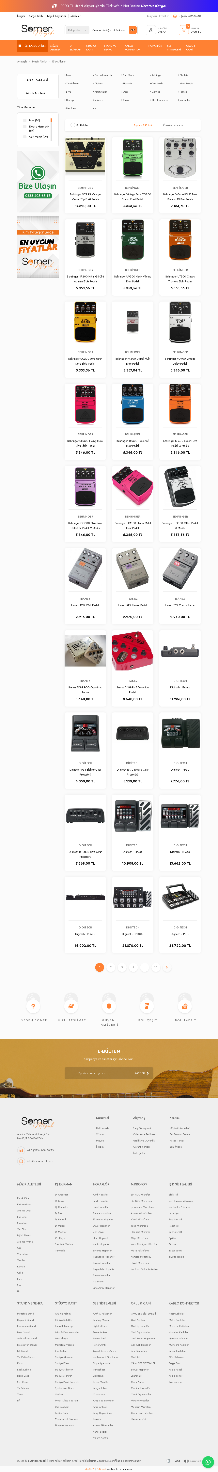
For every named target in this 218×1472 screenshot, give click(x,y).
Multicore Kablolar (179, 1345)
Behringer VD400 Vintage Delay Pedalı (180, 361)
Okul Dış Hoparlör (140, 1332)
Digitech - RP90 (180, 770)
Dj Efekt (59, 1213)
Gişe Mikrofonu (139, 1238)
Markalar (75, 16)
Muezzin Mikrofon (141, 1407)
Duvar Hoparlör (101, 1226)
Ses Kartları (61, 1351)
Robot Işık (174, 1226)
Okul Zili (135, 1357)
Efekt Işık (173, 1195)
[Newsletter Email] (109, 1073)
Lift (18, 1401)
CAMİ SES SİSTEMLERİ (143, 1363)
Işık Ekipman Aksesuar (181, 1201)
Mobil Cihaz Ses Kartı (66, 1401)
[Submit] (141, 1073)
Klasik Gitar (23, 1198)
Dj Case (59, 1201)
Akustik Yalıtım (63, 1314)
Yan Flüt (21, 1229)
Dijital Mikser (100, 1326)
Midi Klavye (61, 1339)
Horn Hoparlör (101, 1238)
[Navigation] (32, 46)
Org (19, 1248)
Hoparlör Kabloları (179, 1332)
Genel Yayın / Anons (104, 1351)
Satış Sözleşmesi (142, 1128)
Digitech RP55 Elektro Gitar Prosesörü (85, 772)
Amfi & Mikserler (102, 1314)
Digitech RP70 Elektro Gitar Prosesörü (133, 772)
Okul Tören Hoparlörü (143, 1339)
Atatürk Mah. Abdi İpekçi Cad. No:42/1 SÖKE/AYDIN (34, 1136)
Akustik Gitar (24, 1211)
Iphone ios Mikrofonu (142, 1207)
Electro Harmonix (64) (39, 129)
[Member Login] (156, 30)
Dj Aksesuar (61, 1195)
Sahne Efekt (175, 1232)
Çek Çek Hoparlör (141, 1345)
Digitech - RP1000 (133, 934)
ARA (133, 30)
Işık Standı (22, 1351)
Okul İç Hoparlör (140, 1326)
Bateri (20, 1279)
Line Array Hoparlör (104, 1288)
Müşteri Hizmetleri (180, 1128)
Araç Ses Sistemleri (103, 1401)
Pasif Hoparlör (100, 1201)
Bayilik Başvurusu (57, 16)
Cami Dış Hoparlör (141, 1394)
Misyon (100, 1140)
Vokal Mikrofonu (140, 1220)
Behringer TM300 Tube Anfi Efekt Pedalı (133, 443)
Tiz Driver (98, 1282)
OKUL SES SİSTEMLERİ (143, 1314)
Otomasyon (99, 1394)
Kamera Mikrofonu (141, 1257)
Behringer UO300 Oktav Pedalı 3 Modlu (180, 525)
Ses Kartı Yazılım (64, 1244)
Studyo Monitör (63, 1376)
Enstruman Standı (26, 1326)
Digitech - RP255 (133, 852)
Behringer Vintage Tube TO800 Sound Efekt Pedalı (132, 196)
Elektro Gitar (24, 1204)
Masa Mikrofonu (140, 1250)
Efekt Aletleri (59, 61)
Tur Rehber (99, 1369)
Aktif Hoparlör (100, 1195)
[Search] (112, 30)
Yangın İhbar (100, 1388)
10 (155, 967)
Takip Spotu (175, 1250)
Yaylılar (21, 1260)
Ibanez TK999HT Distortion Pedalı (133, 689)
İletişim (21, 16)
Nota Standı (23, 1332)
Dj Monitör (60, 1232)
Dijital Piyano (24, 1235)
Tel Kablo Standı (26, 1357)
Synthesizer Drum (64, 1388)
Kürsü (20, 1363)
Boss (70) (34, 120)
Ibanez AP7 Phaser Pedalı (133, 605)
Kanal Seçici (100, 1432)
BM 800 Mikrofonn (141, 1201)
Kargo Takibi (36, 16)
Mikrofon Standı (26, 1314)
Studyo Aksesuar (64, 1357)
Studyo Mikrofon (64, 1369)
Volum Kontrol (100, 1438)
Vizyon (100, 1134)
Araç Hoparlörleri (102, 1413)
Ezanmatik (136, 1376)
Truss (20, 1394)
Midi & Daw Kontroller (67, 1332)
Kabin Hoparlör (101, 1244)
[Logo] (38, 30)
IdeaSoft (89, 1469)
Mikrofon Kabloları (179, 1326)
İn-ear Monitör (100, 1382)
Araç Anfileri (100, 1407)
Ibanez (85, 599)
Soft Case (22, 1382)
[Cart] (190, 30)
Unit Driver (98, 1232)
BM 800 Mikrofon (140, 1195)
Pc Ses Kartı (61, 1413)
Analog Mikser (101, 1320)
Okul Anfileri (138, 1320)
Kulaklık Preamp (63, 1326)
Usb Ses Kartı (62, 1407)
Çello (20, 1273)
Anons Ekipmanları (103, 1425)
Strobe (172, 1244)
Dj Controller (62, 1207)
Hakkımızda (102, 1128)
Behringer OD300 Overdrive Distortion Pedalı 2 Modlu (85, 525)
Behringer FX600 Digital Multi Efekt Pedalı (133, 361)
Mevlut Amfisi (138, 1419)
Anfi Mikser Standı (27, 1339)
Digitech (180, 681)
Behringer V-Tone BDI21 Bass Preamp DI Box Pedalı (180, 196)
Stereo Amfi (99, 1339)
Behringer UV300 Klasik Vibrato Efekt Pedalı (132, 279)
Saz (19, 1285)
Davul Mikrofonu (140, 1263)
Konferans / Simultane (105, 1357)
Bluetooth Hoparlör (103, 1220)
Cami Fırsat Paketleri (142, 1413)
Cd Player (60, 1238)
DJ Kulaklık (60, 1220)
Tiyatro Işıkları (176, 1257)
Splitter (172, 1238)
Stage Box (174, 1363)
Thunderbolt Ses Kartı (67, 1419)
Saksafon (22, 1223)
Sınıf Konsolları (139, 1351)
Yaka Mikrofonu (139, 1226)
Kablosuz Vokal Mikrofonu (145, 1269)
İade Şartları (139, 1153)
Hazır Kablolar (176, 1314)
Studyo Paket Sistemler (67, 1382)
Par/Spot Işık (175, 1220)
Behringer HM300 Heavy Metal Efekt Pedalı (133, 525)
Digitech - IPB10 (180, 934)
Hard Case (23, 1376)
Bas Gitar (22, 1217)
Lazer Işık (174, 1213)
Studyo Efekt (62, 1363)
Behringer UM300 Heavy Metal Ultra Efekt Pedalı (85, 443)
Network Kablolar (178, 1339)
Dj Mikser (60, 1226)
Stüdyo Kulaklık (63, 1320)
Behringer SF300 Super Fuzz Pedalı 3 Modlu (180, 443)
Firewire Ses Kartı (64, 1425)
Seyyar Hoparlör (139, 1369)
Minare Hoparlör (140, 1401)
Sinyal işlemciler (102, 1363)
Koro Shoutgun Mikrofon (144, 1244)
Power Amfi (99, 1345)
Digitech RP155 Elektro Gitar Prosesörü (85, 854)
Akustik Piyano (25, 1242)
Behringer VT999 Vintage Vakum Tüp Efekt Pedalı (85, 196)
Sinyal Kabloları (177, 1351)
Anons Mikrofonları (141, 1213)
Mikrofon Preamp (64, 1345)
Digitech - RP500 (85, 934)
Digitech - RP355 (180, 852)
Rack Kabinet (24, 1369)
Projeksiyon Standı (27, 1345)
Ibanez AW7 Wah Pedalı (85, 605)
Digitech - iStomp (180, 687)
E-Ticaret (101, 1469)
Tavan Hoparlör (101, 1263)
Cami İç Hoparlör (140, 1388)
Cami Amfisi (138, 1382)
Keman (21, 1266)
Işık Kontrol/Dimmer (180, 1207)
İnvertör (97, 1419)
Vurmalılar (22, 1254)
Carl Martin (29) (38, 137)
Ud (18, 1291)
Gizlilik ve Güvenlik (144, 1140)
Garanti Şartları (141, 1147)
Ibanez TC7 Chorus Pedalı (180, 605)
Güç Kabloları (176, 1357)
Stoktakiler (82, 125)
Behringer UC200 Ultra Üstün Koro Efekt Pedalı (85, 361)
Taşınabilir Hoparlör (103, 1257)
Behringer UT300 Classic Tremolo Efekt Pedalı (180, 279)
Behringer (85, 188)
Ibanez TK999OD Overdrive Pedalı (85, 689)
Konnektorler (175, 1382)
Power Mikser (100, 1332)
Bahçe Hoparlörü (102, 1213)
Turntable (60, 1250)
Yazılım (59, 1394)
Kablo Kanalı (175, 1369)
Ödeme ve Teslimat (144, 1134)
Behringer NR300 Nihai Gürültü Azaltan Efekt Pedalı (85, 279)
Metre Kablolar (177, 1320)
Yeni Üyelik (176, 1147)
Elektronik (98, 1376)
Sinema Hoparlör (102, 1250)
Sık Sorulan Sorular (180, 1134)
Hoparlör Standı (25, 1320)
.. (144, 967)
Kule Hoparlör (100, 1207)
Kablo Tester (175, 1376)
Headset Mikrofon (140, 1232)
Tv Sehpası (23, 1388)
